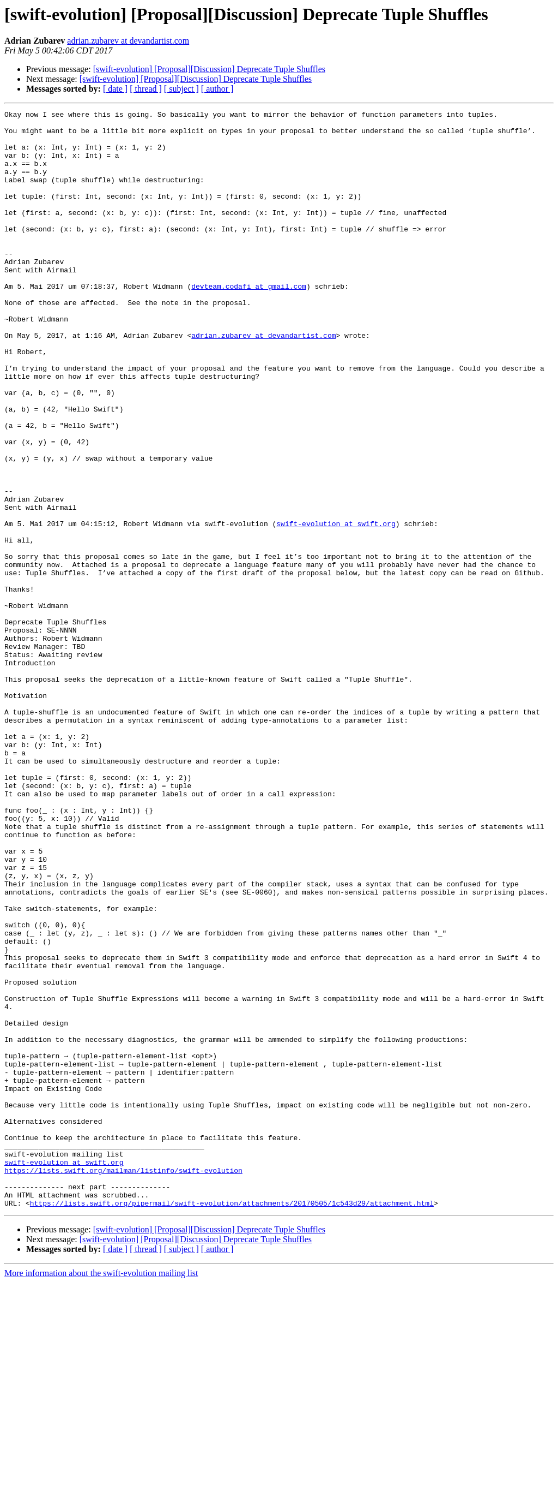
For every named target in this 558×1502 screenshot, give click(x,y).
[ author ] (217, 88)
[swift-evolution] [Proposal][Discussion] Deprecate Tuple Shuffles (209, 69)
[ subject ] (181, 88)
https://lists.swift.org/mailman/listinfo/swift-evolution (123, 1383)
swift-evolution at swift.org (335, 607)
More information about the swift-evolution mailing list (101, 1492)
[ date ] (115, 88)
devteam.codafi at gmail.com (248, 322)
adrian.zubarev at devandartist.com (128, 40)
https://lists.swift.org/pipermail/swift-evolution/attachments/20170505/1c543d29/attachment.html (232, 1422)
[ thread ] (146, 88)
